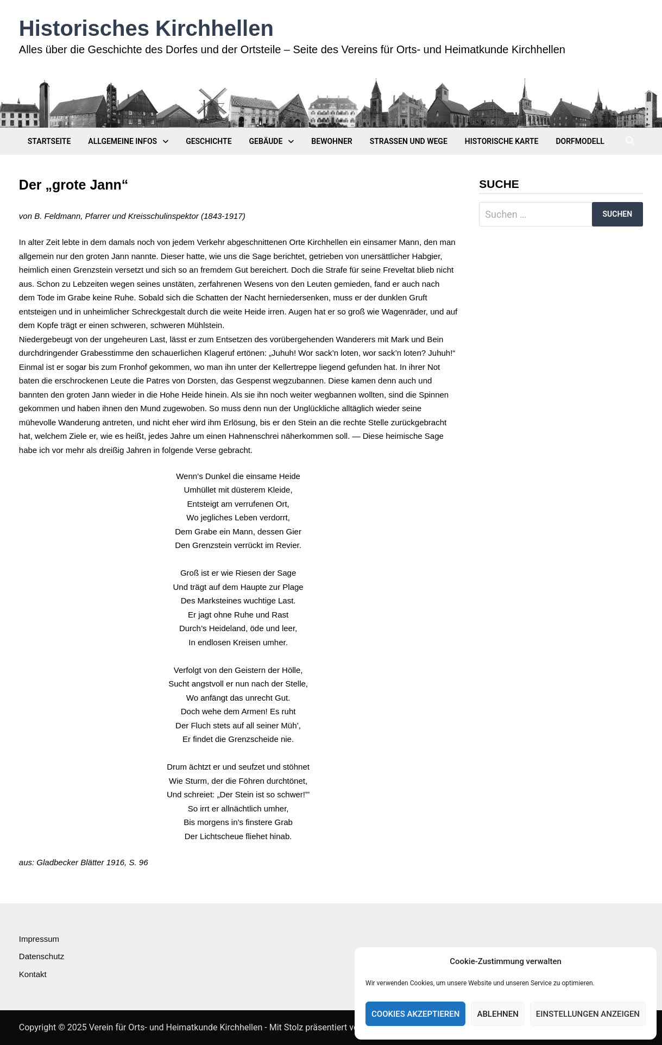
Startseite (49, 141)
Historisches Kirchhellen (146, 28)
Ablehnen (497, 1014)
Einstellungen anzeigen (588, 1014)
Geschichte (208, 141)
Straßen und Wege (408, 141)
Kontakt (33, 974)
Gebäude (266, 141)
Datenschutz (41, 956)
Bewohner (331, 141)
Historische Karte (502, 141)
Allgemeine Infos (122, 141)
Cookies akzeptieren (415, 1014)
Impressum (39, 938)
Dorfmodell (580, 141)
